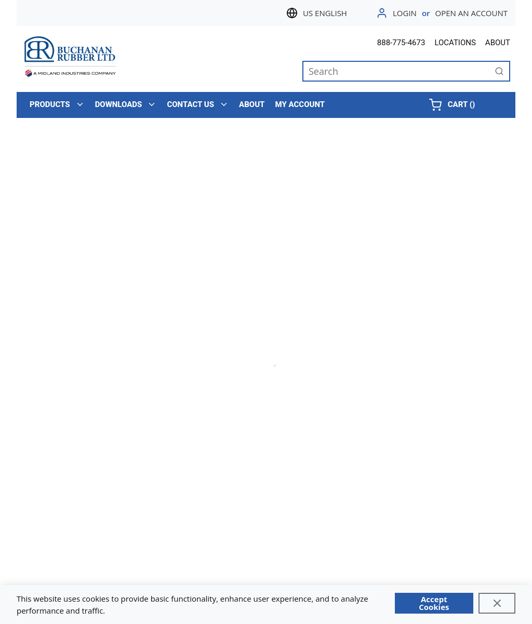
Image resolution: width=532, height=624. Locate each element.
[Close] (496, 603)
